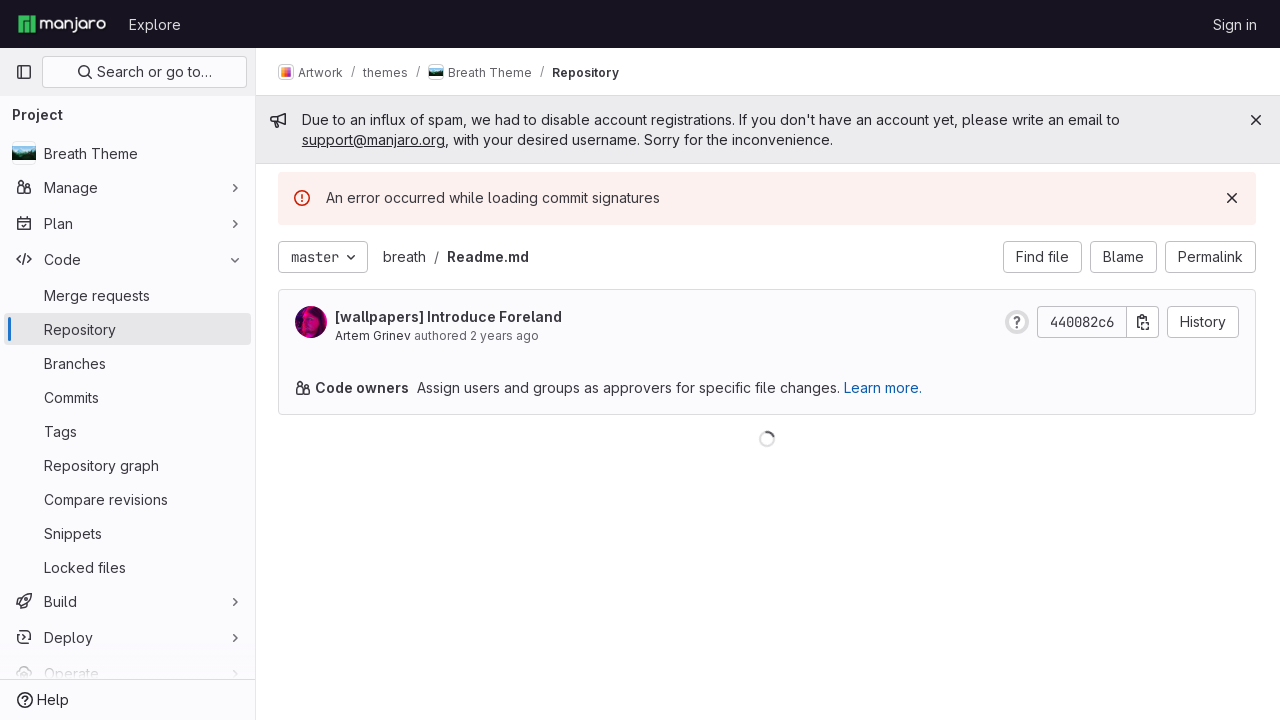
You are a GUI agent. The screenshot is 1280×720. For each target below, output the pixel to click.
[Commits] (127, 397)
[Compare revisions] (127, 499)
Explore (155, 24)
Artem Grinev (375, 335)
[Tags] (127, 431)
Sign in (1235, 24)
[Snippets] (127, 533)
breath (406, 256)
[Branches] (127, 363)
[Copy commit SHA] (1143, 322)
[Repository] (127, 329)
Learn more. (885, 387)
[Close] (1256, 120)
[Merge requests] (127, 295)
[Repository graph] (127, 465)
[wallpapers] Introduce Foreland (450, 316)
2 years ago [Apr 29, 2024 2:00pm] (506, 335)
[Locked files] (127, 567)
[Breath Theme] (127, 153)
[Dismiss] (1232, 198)
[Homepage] (62, 24)
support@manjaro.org (375, 139)
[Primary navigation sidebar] (24, 72)
